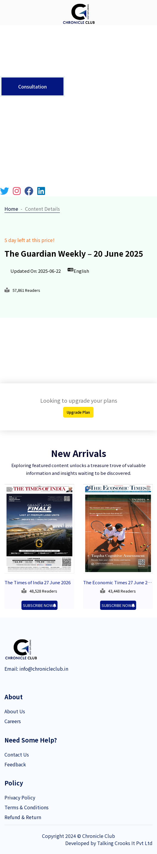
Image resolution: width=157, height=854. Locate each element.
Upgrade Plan (78, 412)
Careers (12, 721)
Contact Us (16, 754)
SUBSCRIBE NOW (39, 605)
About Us (14, 711)
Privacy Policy (19, 797)
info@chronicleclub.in (43, 668)
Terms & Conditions (26, 807)
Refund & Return (22, 817)
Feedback (15, 764)
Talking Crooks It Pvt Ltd (125, 843)
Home (11, 208)
